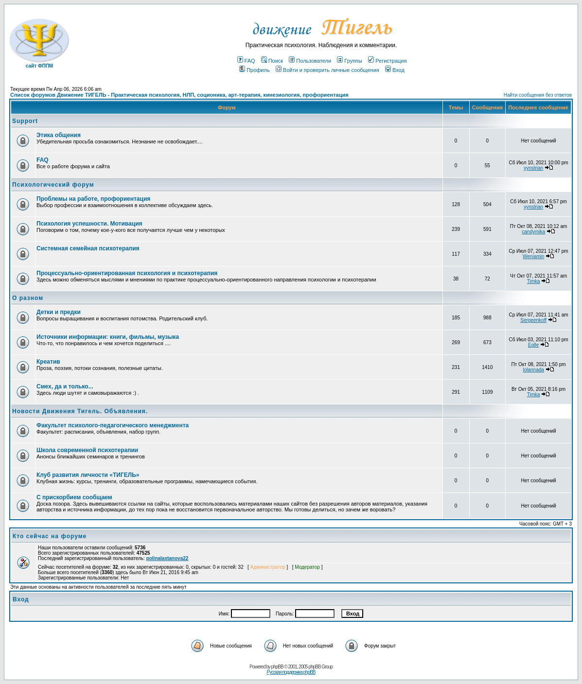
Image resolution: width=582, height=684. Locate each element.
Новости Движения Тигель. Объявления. (80, 411)
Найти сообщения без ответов (538, 95)
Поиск (272, 61)
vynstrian (533, 168)
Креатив (48, 361)
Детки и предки (58, 312)
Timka (533, 281)
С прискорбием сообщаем (74, 497)
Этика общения (58, 135)
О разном (27, 298)
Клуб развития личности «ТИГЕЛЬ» (87, 475)
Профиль (254, 70)
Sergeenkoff (533, 320)
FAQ (246, 61)
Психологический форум (53, 184)
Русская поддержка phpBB (290, 672)
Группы (349, 61)
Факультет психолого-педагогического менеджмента (112, 425)
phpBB (277, 666)
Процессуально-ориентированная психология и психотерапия (126, 273)
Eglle (533, 345)
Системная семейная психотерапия (88, 248)
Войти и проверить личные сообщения (327, 70)
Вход (395, 70)
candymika (533, 231)
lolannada (533, 369)
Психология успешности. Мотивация (89, 223)
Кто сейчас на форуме (50, 536)
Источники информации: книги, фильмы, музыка (107, 336)
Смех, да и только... (64, 386)
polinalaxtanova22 (167, 558)
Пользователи (310, 61)
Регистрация (387, 61)
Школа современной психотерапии (87, 450)
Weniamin (533, 256)
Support (25, 121)
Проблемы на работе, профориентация (93, 198)
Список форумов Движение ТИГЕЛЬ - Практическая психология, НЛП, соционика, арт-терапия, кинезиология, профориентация (179, 95)
